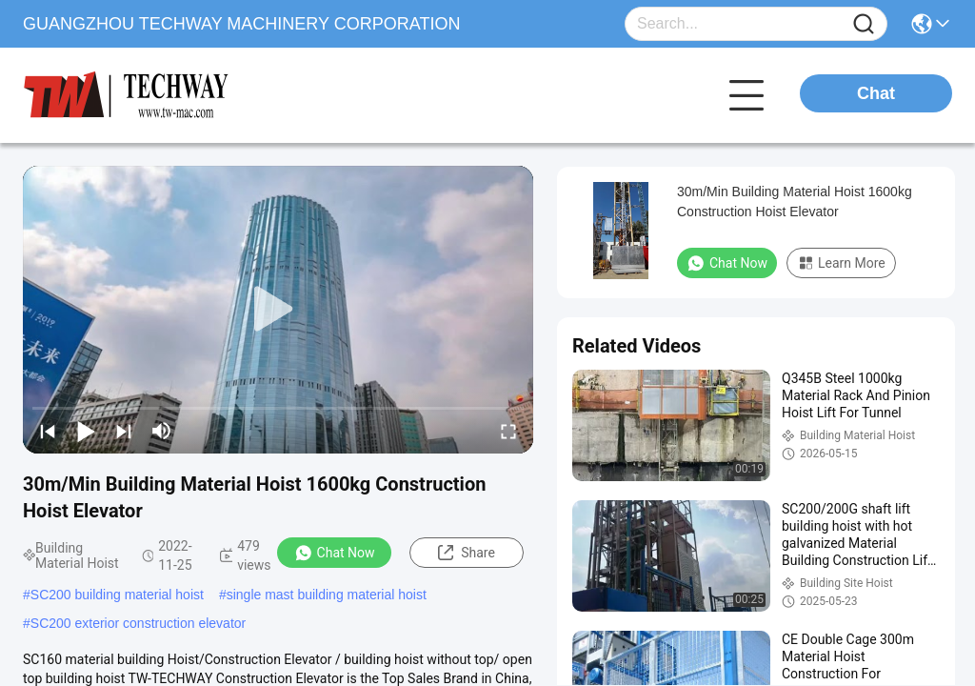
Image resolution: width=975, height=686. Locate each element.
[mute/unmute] (162, 430)
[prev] (48, 430)
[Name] (863, 24)
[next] (124, 430)
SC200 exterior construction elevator (138, 623)
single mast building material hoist (327, 594)
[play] (278, 309)
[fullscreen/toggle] (508, 430)
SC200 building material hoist (117, 594)
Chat (876, 93)
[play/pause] (86, 430)
